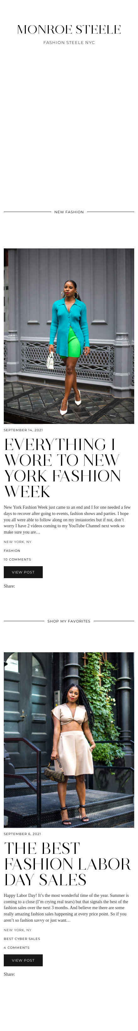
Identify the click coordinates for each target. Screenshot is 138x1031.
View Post (23, 572)
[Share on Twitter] (23, 586)
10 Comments (17, 559)
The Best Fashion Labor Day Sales (67, 864)
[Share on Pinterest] (27, 586)
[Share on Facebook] (20, 586)
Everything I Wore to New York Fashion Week (62, 468)
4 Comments (17, 948)
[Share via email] (17, 586)
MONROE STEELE (69, 29)
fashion (12, 551)
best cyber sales (22, 939)
